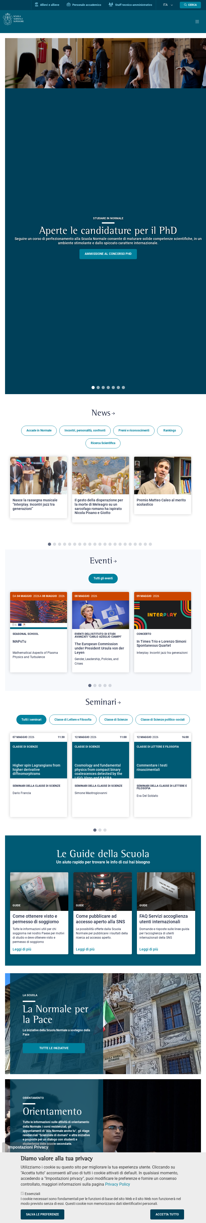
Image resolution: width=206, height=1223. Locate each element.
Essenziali (32, 1194)
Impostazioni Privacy (28, 1147)
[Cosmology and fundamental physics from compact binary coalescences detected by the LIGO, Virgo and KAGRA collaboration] (100, 781)
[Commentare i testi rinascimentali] (162, 783)
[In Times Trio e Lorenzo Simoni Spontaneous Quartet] (162, 629)
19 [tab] (140, 546)
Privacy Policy (117, 1184)
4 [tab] (108, 387)
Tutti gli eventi (103, 582)
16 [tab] (125, 546)
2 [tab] (98, 387)
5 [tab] (113, 387)
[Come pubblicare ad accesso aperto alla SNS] (102, 921)
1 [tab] (93, 387)
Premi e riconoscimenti (134, 432)
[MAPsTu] (38, 631)
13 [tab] (109, 546)
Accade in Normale (38, 432)
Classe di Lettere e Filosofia (72, 727)
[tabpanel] (38, 495)
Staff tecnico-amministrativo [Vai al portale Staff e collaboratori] (138, 5)
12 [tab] (104, 546)
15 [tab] (120, 546)
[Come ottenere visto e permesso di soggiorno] (39, 921)
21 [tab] (150, 546)
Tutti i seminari (31, 727)
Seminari (103, 709)
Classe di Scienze (116, 727)
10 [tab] (94, 546)
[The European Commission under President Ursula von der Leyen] (100, 634)
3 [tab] (103, 387)
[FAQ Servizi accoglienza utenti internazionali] (166, 921)
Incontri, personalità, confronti (85, 432)
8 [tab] (84, 546)
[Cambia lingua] (173, 5)
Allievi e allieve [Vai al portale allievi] (55, 5)
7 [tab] (123, 387)
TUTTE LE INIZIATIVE (54, 1055)
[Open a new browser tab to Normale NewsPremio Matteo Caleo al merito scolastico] (162, 487)
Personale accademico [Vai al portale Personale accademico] (92, 5)
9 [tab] (89, 546)
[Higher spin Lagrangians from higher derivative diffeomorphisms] (38, 781)
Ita (169, 5)
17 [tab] (130, 546)
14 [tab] (114, 546)
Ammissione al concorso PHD (108, 254)
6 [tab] (118, 387)
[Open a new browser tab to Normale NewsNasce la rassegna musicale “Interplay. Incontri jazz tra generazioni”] (38, 489)
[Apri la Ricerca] (190, 5)
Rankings (169, 432)
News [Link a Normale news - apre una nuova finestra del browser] (103, 414)
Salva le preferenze (42, 1214)
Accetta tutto (167, 1214)
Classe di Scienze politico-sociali (163, 727)
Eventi (103, 564)
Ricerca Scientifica (103, 445)
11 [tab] (99, 546)
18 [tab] (135, 546)
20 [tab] (145, 546)
